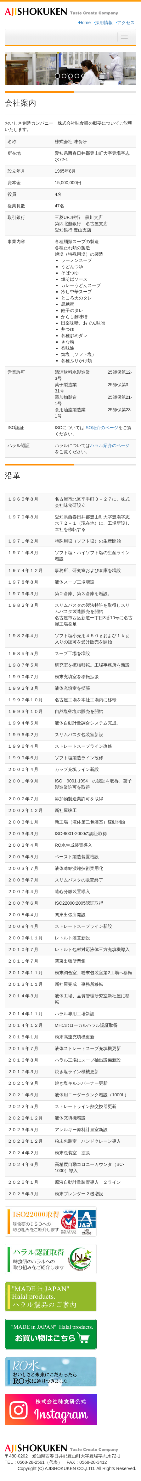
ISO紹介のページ (101, 427)
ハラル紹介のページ (110, 445)
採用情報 (104, 22)
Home (85, 22)
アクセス (126, 22)
